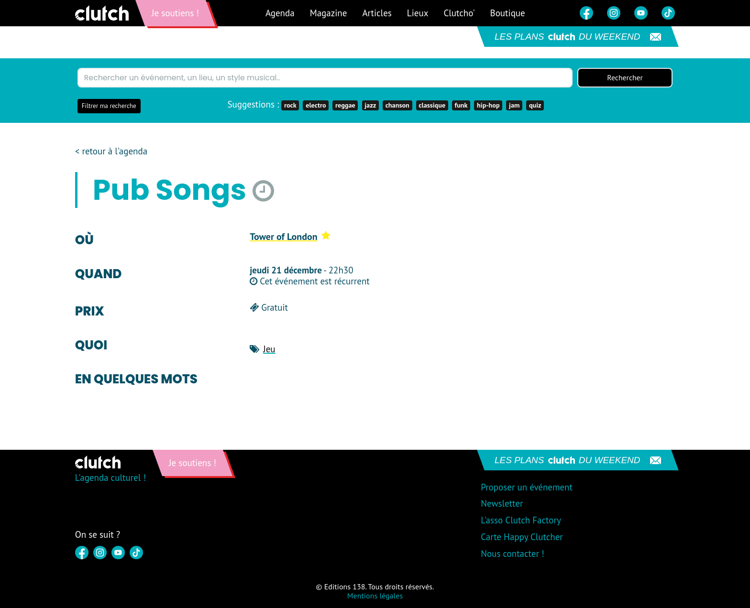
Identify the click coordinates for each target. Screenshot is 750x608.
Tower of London (290, 236)
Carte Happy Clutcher (522, 537)
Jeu (269, 349)
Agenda (280, 13)
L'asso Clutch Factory (521, 520)
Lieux (418, 13)
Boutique (507, 13)
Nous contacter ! (512, 553)
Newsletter (502, 504)
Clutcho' (458, 13)
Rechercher (625, 78)
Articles (376, 13)
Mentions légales (375, 595)
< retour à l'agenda (111, 151)
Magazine (328, 13)
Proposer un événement (527, 487)
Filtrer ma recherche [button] (109, 106)
